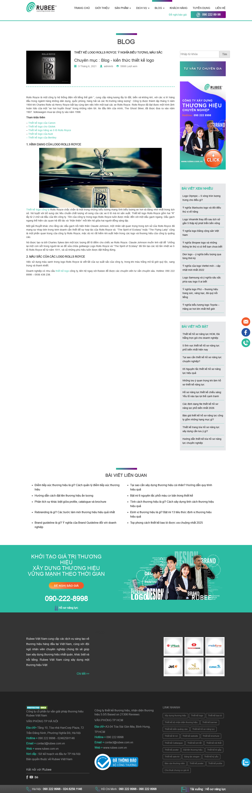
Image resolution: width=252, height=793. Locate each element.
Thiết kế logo (197, 715)
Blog (159, 7)
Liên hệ (220, 7)
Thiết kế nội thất (213, 743)
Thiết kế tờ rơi (171, 736)
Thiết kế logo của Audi (40, 133)
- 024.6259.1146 (71, 789)
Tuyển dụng (201, 7)
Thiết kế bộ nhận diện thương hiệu (181, 722)
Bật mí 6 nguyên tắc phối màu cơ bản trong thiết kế (161, 495)
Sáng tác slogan (192, 756)
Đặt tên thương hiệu (192, 750)
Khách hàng (178, 7)
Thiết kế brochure (211, 736)
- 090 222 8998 (146, 789)
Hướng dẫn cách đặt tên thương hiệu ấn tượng (64, 495)
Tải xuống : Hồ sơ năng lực (208, 789)
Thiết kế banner (209, 722)
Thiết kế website (190, 736)
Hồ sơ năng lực (66, 607)
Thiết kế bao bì (215, 715)
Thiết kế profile (215, 763)
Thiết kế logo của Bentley (42, 137)
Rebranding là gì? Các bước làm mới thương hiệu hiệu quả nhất (75, 512)
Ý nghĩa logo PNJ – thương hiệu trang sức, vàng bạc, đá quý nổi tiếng (200, 293)
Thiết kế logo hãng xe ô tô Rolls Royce (49, 130)
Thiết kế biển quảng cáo (176, 729)
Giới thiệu (102, 7)
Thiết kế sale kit (172, 756)
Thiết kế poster (172, 750)
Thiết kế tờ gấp (214, 750)
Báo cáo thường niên (175, 763)
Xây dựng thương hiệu (175, 715)
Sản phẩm (123, 7)
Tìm (224, 54)
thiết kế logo (62, 271)
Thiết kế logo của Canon (41, 122)
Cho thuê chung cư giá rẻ (177, 770)
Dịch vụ (142, 7)
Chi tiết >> (83, 673)
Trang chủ (82, 7)
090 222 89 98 (208, 15)
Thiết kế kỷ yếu (211, 756)
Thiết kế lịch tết (194, 743)
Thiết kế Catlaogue (174, 743)
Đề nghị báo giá (178, 14)
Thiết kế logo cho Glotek (41, 126)
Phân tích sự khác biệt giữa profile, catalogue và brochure (70, 501)
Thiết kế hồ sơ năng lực (203, 729)
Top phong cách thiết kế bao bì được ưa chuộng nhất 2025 (167, 522)
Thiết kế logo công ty (38, 209)
